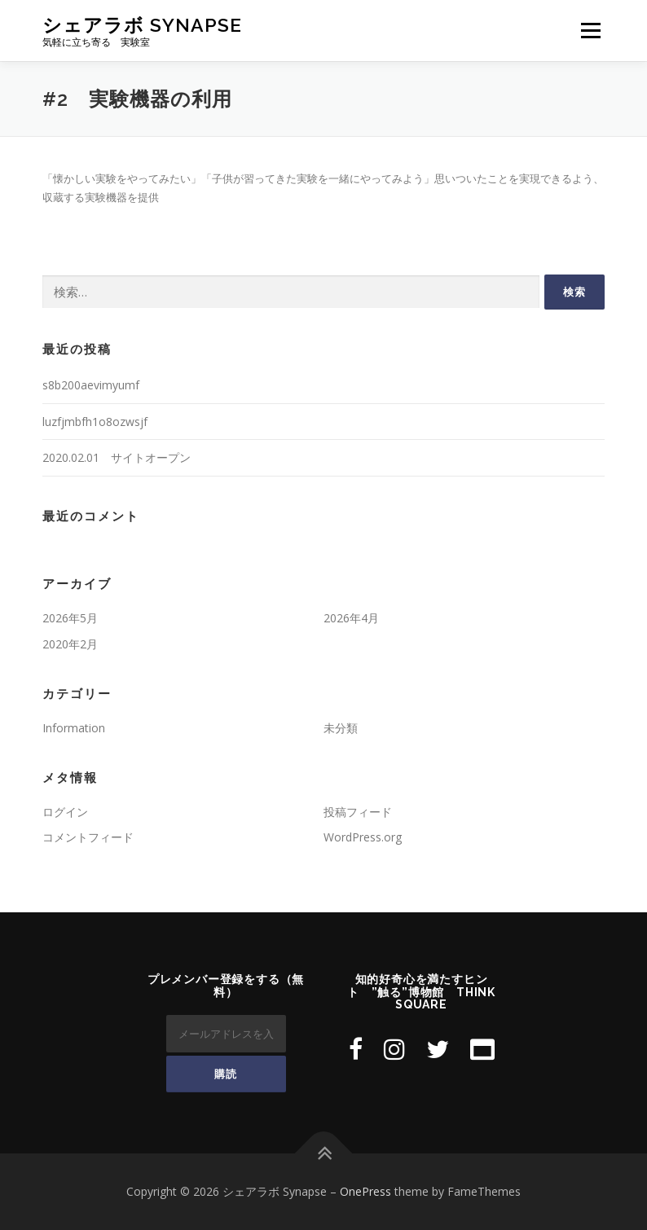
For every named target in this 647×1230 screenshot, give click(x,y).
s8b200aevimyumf (90, 385)
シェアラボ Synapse (142, 25)
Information (73, 728)
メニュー (590, 30)
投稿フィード (358, 811)
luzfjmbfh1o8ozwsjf (94, 421)
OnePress (365, 1191)
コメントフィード (88, 837)
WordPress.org (363, 837)
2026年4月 (351, 618)
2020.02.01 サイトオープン (116, 457)
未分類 (341, 728)
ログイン (65, 811)
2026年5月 (70, 618)
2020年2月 (70, 644)
